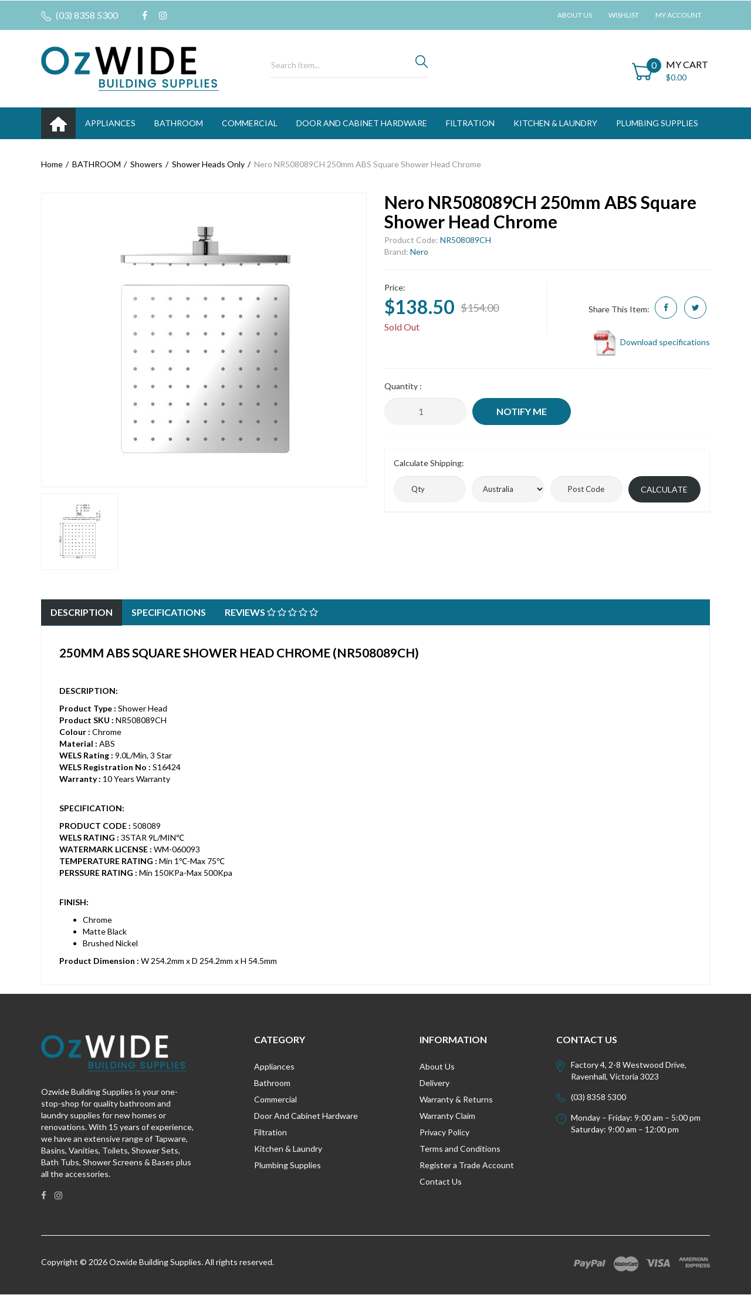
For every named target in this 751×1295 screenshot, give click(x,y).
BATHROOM (178, 123)
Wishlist (623, 15)
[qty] (430, 489)
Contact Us (441, 1181)
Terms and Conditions (460, 1149)
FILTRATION (470, 123)
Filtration (270, 1132)
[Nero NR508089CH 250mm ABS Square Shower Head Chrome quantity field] (425, 411)
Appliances (274, 1066)
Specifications (168, 612)
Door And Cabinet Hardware (306, 1116)
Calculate (664, 489)
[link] (144, 15)
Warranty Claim (447, 1116)
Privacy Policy (444, 1132)
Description (81, 612)
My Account (678, 15)
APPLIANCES (110, 123)
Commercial (250, 123)
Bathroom (272, 1083)
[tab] (81, 612)
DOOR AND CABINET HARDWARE (361, 123)
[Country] (508, 489)
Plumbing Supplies (287, 1165)
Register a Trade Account (467, 1165)
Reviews (271, 612)
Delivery (434, 1083)
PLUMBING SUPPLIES (657, 123)
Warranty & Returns (456, 1099)
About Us (574, 15)
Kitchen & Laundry (288, 1149)
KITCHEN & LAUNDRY (555, 123)
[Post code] (586, 489)
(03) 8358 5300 (79, 15)
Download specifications (651, 342)
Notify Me (521, 411)
